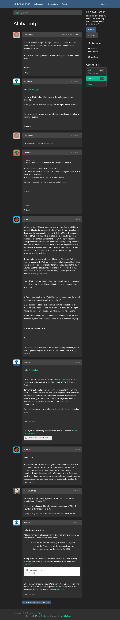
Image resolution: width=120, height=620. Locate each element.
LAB (90, 84)
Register (35, 602)
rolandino (28, 152)
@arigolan (33, 370)
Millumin (27, 362)
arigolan (27, 219)
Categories (39, 4)
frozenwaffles (30, 491)
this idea (60, 589)
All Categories (96, 71)
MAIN (78, 34)
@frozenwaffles (36, 530)
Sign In (104, 4)
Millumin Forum (21, 3)
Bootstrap (45, 616)
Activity (65, 4)
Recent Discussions (93, 49)
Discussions (52, 4)
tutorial (27, 564)
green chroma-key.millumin (38, 437)
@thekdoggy (33, 89)
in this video (62, 379)
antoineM (28, 81)
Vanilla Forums (67, 616)
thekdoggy (28, 34)
